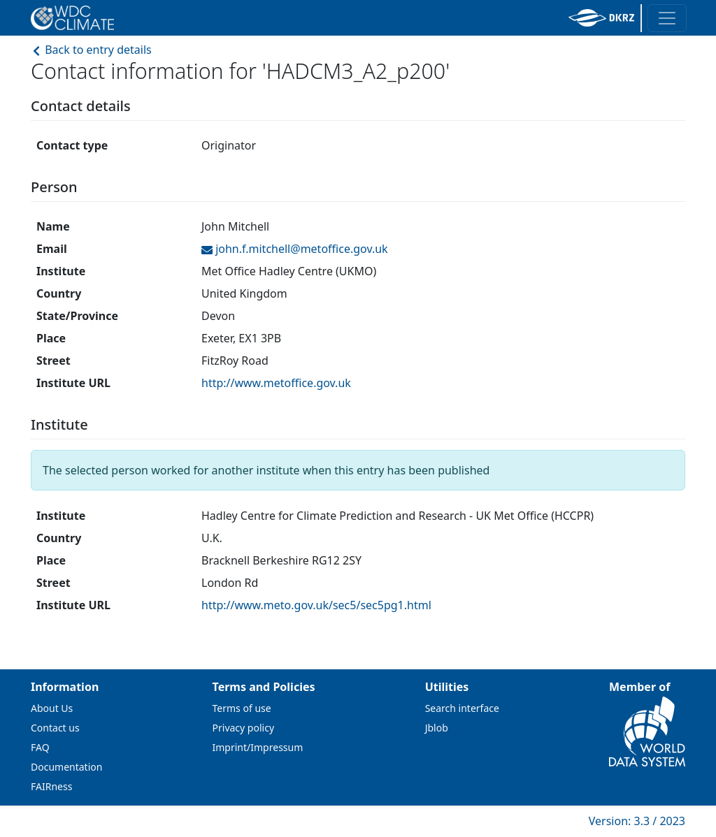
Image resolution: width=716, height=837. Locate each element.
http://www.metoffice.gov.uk (276, 383)
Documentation (66, 766)
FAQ (40, 747)
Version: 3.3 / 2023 (637, 821)
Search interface (462, 708)
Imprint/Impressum (258, 747)
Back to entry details (91, 49)
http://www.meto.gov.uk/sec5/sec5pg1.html (316, 605)
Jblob (436, 727)
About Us (52, 708)
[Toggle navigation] (667, 18)
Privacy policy (244, 727)
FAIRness (51, 786)
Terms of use (242, 708)
